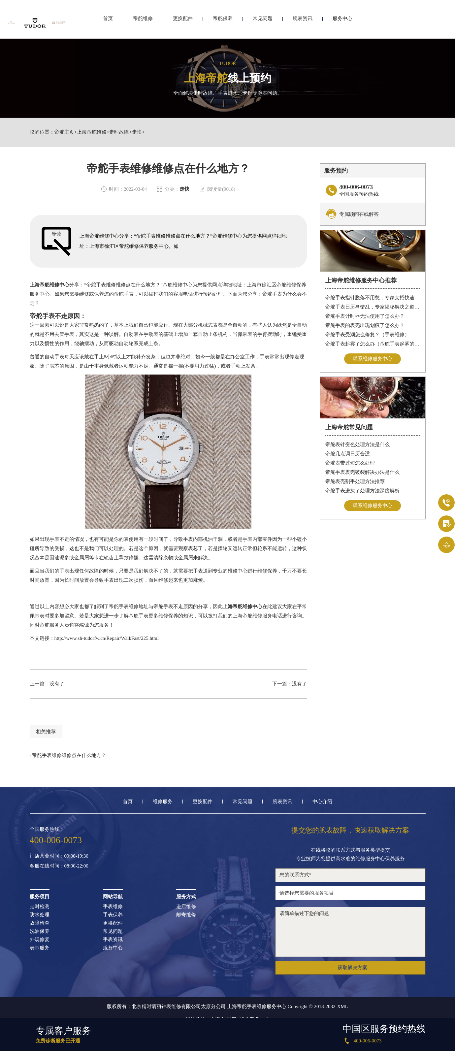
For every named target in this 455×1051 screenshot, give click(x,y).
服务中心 (342, 22)
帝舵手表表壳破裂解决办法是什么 (362, 472)
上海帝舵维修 (92, 132)
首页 (108, 22)
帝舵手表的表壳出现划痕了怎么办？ (365, 325)
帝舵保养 (223, 22)
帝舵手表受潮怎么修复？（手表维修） (367, 334)
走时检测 (39, 906)
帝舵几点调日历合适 (347, 453)
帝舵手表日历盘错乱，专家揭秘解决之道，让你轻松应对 (372, 307)
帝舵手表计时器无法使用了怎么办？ (365, 316)
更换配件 (183, 22)
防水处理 (39, 914)
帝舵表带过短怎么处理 (350, 463)
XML (342, 1006)
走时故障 (119, 132)
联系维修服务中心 (372, 358)
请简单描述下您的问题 (350, 932)
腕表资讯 (302, 22)
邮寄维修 (186, 914)
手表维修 (113, 906)
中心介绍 (322, 801)
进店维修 (186, 906)
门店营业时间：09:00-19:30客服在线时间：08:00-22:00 (59, 861)
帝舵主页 (64, 132)
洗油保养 (39, 931)
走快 (137, 132)
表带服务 (39, 947)
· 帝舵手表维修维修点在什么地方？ (68, 755)
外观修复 (39, 939)
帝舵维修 (143, 22)
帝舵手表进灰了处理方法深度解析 (362, 490)
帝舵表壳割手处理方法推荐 (355, 481)
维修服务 (163, 801)
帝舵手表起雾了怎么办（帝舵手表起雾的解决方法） (372, 343)
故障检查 (39, 923)
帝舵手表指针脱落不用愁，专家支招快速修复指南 (372, 297)
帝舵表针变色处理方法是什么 (357, 444)
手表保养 (113, 914)
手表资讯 (113, 939)
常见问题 (263, 22)
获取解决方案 (352, 967)
